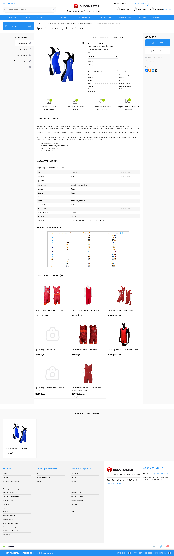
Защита (5, 477)
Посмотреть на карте (114, 484)
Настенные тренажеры (10, 523)
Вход (4, 3)
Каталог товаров (18, 26)
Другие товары (125, 172)
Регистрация (12, 3)
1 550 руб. (124, 356)
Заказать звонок (140, 3)
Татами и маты (8, 519)
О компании (12, 17)
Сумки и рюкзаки (8, 500)
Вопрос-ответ (66, 17)
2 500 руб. (124, 316)
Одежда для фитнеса (10, 515)
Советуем (40, 485)
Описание (25, 49)
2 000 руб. (52, 355)
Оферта (73, 511)
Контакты (156, 17)
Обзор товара (24, 43)
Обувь (5, 485)
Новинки (39, 473)
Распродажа (7, 534)
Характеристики (23, 55)
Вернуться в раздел (22, 37)
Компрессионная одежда (11, 496)
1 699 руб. (52, 316)
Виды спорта (7, 508)
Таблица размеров (22, 61)
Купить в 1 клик (158, 51)
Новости (27, 17)
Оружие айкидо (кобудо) (11, 481)
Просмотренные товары (87, 414)
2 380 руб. (52, 395)
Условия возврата (124, 17)
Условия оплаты (84, 17)
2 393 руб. (88, 395)
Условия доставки (104, 17)
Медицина (6, 504)
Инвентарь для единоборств (12, 489)
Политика (142, 17)
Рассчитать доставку (154, 57)
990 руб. (88, 316)
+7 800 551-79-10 (28, 553)
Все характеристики (124, 71)
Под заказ (150, 61)
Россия (121, 80)
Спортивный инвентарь (10, 492)
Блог (52, 17)
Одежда (5, 511)
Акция (39, 481)
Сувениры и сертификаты (11, 530)
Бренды (40, 17)
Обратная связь (11, 553)
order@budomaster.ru (158, 473)
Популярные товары (43, 477)
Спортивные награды (10, 527)
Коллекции (40, 489)
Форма (5, 473)
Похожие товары (23, 67)
